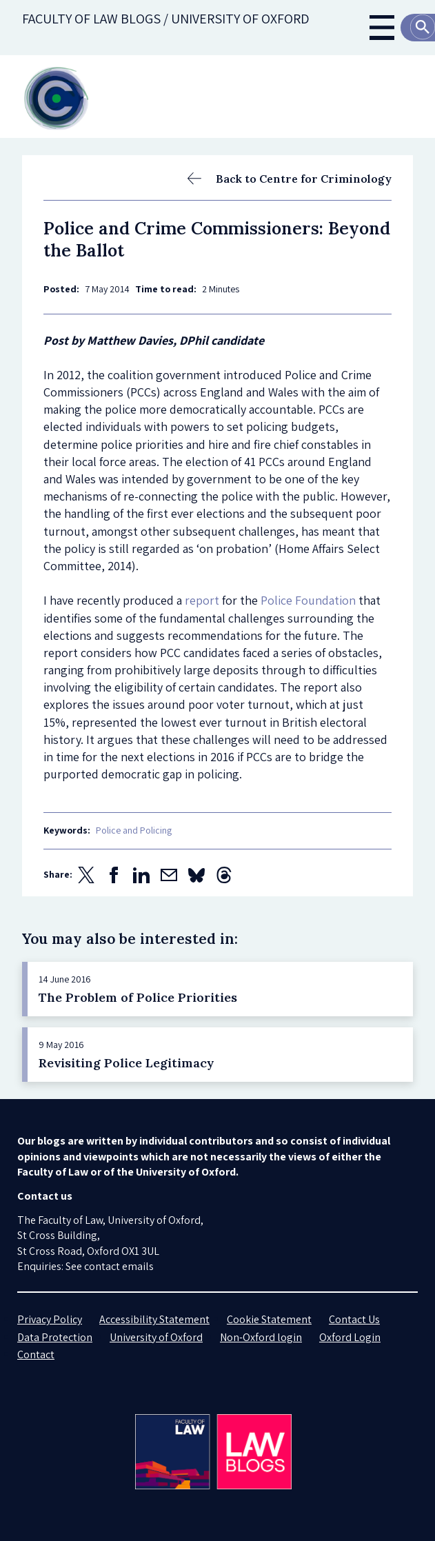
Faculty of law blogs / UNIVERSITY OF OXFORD (166, 19)
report (202, 600)
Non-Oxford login (261, 1337)
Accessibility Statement (154, 1319)
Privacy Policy (49, 1319)
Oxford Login (350, 1337)
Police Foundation (308, 600)
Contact (35, 1354)
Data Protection (54, 1337)
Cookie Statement (269, 1319)
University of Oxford (156, 1337)
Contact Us (354, 1319)
